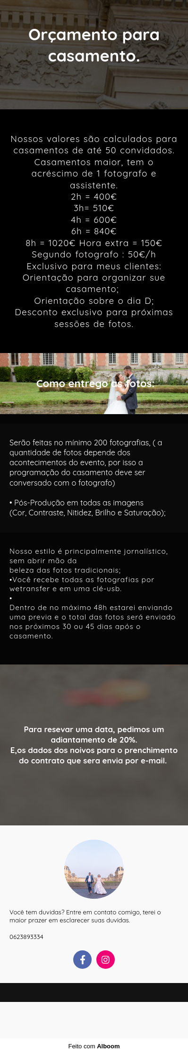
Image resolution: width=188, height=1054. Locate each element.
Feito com (94, 1046)
